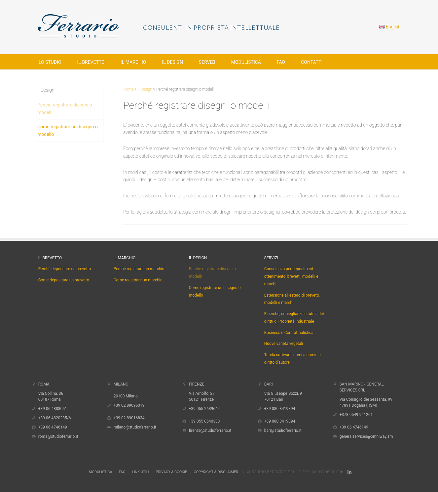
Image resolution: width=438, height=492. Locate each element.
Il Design (198, 258)
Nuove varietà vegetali (283, 343)
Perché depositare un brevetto (64, 268)
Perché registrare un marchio (139, 268)
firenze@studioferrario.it (210, 430)
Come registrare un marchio (138, 280)
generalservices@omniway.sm (366, 436)
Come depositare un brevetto (63, 280)
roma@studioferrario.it (58, 436)
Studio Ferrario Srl (273, 472)
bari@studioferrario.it (283, 430)
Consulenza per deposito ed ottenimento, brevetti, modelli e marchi (291, 276)
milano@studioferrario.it (135, 427)
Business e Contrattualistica (288, 332)
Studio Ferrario (90, 26)
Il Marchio (124, 258)
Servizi (271, 258)
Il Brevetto (50, 258)
